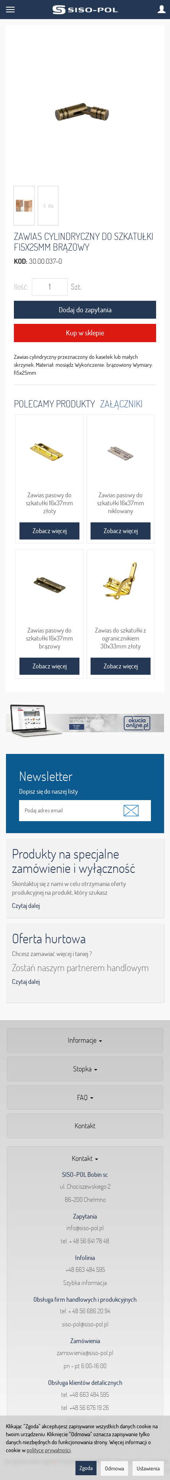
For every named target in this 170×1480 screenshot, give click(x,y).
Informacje (85, 1040)
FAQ (85, 1097)
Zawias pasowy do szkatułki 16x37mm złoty (49, 503)
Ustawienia (148, 1468)
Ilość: (21, 287)
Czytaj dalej (26, 905)
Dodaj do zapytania (85, 309)
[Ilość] (50, 287)
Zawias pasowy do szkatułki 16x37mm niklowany (120, 503)
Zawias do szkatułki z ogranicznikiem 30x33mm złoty (120, 638)
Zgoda (86, 1468)
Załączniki (121, 403)
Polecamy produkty (54, 403)
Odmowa (114, 1468)
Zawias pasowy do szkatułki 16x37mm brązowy (49, 638)
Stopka (85, 1068)
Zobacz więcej (50, 531)
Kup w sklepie (85, 332)
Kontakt (85, 1125)
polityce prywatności (49, 1450)
